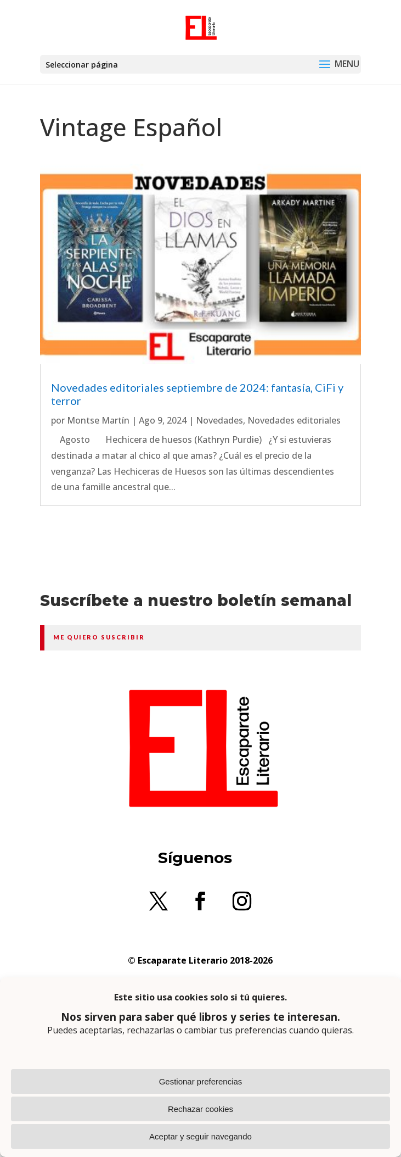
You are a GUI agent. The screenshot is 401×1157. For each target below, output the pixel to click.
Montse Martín (98, 420)
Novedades (219, 420)
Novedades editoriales (294, 420)
